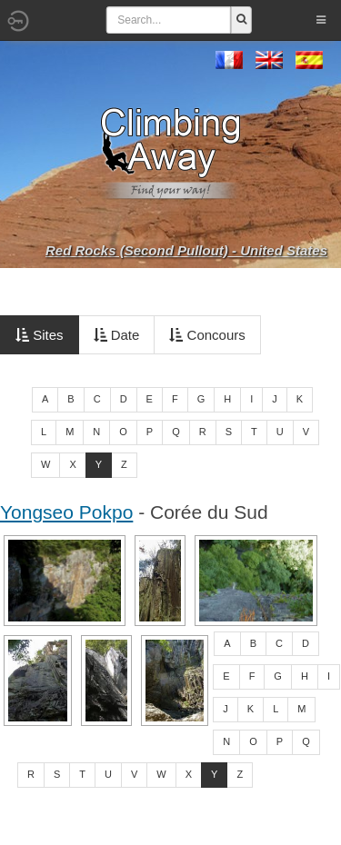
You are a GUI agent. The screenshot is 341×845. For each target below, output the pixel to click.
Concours (207, 335)
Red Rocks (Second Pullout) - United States (186, 250)
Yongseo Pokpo (66, 512)
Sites (39, 335)
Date (117, 335)
